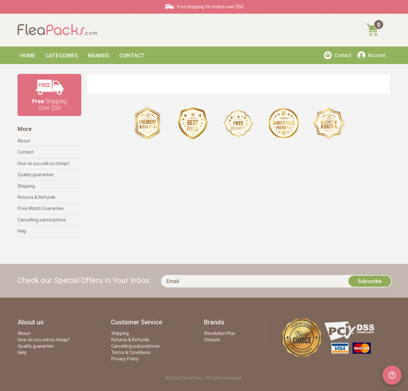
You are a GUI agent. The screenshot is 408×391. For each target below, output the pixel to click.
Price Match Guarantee (41, 208)
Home (27, 55)
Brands (98, 55)
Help (22, 231)
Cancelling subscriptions (42, 219)
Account (377, 55)
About (24, 140)
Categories (61, 55)
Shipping (26, 186)
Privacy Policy (125, 358)
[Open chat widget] (392, 375)
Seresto (212, 339)
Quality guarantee (36, 174)
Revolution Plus (219, 333)
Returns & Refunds (36, 197)
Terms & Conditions (130, 352)
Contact (132, 55)
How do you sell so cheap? (44, 163)
